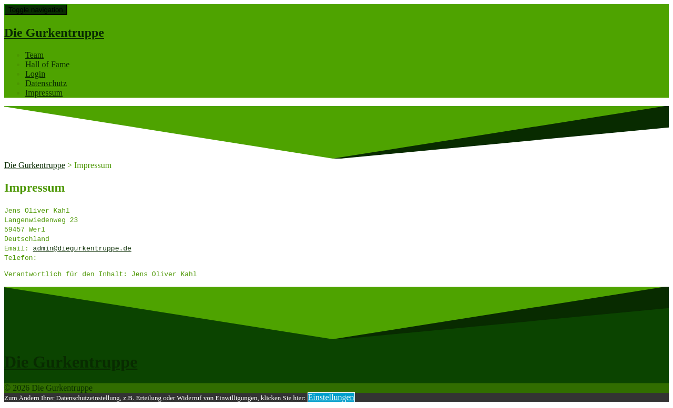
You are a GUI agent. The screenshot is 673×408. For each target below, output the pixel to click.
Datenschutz (46, 83)
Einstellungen (331, 398)
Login (35, 73)
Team (34, 54)
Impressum (44, 92)
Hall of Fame (47, 64)
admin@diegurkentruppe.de (82, 248)
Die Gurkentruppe (54, 32)
